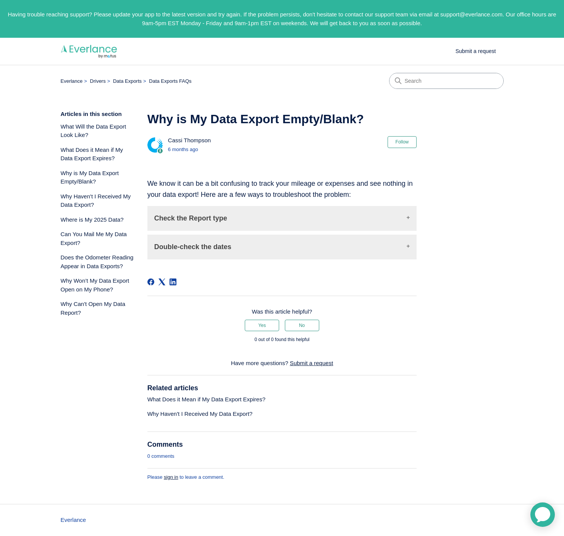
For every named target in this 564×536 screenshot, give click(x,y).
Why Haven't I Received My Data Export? (96, 200)
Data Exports (127, 81)
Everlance (72, 81)
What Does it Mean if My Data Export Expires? (92, 154)
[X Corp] (161, 281)
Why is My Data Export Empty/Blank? (90, 177)
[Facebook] (150, 281)
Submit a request (476, 51)
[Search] (446, 81)
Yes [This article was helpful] (262, 325)
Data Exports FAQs (170, 81)
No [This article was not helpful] (302, 325)
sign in (171, 477)
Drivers (98, 81)
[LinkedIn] (173, 281)
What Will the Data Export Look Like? (93, 130)
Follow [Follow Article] (402, 142)
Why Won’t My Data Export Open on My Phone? (95, 285)
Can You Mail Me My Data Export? (94, 238)
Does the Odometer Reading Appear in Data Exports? (97, 261)
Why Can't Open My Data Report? (93, 308)
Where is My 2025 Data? (92, 219)
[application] (542, 514)
